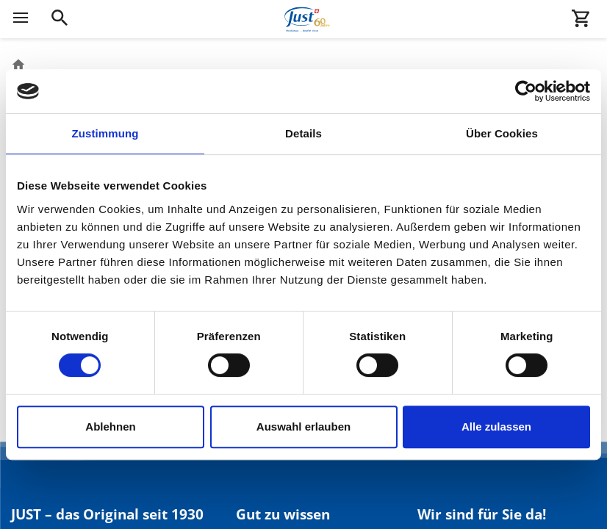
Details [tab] (303, 133)
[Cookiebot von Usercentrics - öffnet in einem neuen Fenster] (525, 91)
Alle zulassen (496, 426)
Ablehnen (110, 426)
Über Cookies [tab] (502, 133)
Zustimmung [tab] (105, 133)
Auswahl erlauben (303, 426)
